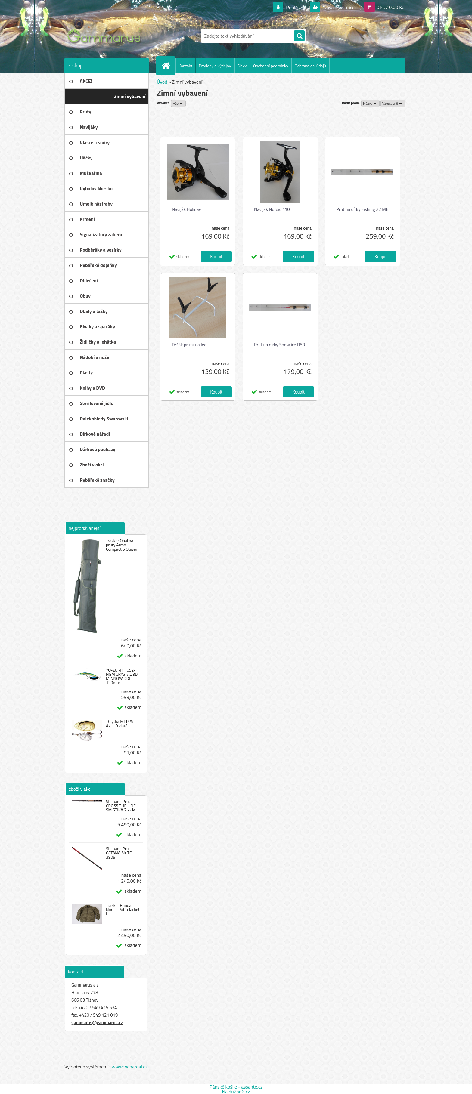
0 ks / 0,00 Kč (390, 7)
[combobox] (370, 103)
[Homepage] (168, 65)
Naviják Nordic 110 (272, 209)
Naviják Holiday (186, 209)
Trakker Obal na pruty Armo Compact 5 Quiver (121, 545)
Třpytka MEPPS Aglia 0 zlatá (119, 723)
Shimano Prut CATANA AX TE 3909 (119, 853)
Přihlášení (296, 7)
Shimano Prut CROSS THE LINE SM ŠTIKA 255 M (121, 805)
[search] (299, 36)
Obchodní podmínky (270, 66)
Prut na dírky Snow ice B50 (279, 344)
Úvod (162, 81)
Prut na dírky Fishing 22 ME (362, 209)
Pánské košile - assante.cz (236, 1086)
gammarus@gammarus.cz (97, 1022)
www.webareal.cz (130, 1066)
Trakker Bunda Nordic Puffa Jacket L (123, 909)
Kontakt (185, 66)
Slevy (242, 66)
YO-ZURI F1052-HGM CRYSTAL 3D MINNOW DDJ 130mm (122, 676)
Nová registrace (338, 7)
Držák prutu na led (189, 344)
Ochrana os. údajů (310, 66)
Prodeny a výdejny (215, 66)
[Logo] (105, 36)
